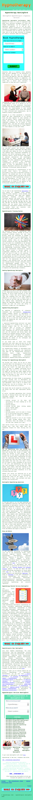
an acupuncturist (24, 675)
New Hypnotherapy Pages (16, 781)
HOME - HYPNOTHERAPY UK (16, 773)
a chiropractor (23, 685)
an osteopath (14, 676)
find (7, 650)
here (13, 563)
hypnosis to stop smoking (23, 622)
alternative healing (7, 679)
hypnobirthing (27, 312)
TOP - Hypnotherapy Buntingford (11, 759)
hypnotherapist (17, 112)
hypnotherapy (17, 116)
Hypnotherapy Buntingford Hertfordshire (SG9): (16, 20)
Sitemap (3, 781)
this (7, 571)
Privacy (29, 785)
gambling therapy (14, 687)
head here (25, 573)
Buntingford (25, 191)
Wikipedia (10, 574)
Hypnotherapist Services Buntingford (15, 692)
